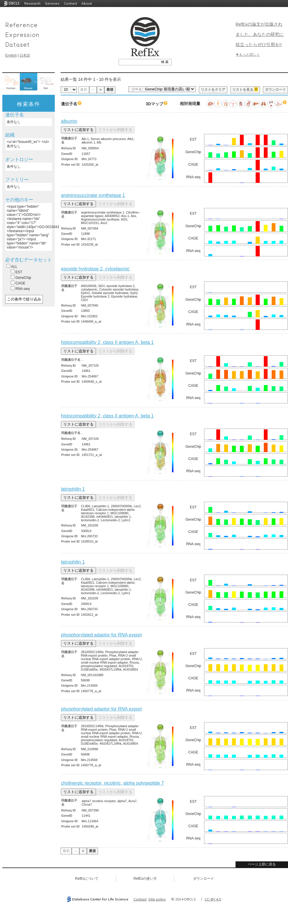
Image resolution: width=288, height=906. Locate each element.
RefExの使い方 (145, 879)
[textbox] (138, 61)
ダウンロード (275, 90)
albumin (69, 121)
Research (32, 3)
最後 (109, 90)
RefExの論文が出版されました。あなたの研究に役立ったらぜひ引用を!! (260, 34)
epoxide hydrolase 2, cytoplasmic (95, 268)
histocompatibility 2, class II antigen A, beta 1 (107, 342)
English (11, 55)
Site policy (157, 899)
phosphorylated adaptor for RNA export (101, 634)
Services (52, 3)
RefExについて (87, 879)
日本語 (25, 55)
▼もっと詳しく (248, 55)
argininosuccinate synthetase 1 (93, 195)
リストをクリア (213, 90)
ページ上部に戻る (262, 864)
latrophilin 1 (73, 489)
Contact (70, 3)
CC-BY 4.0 (213, 899)
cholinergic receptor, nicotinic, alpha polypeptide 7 (112, 783)
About (86, 3)
